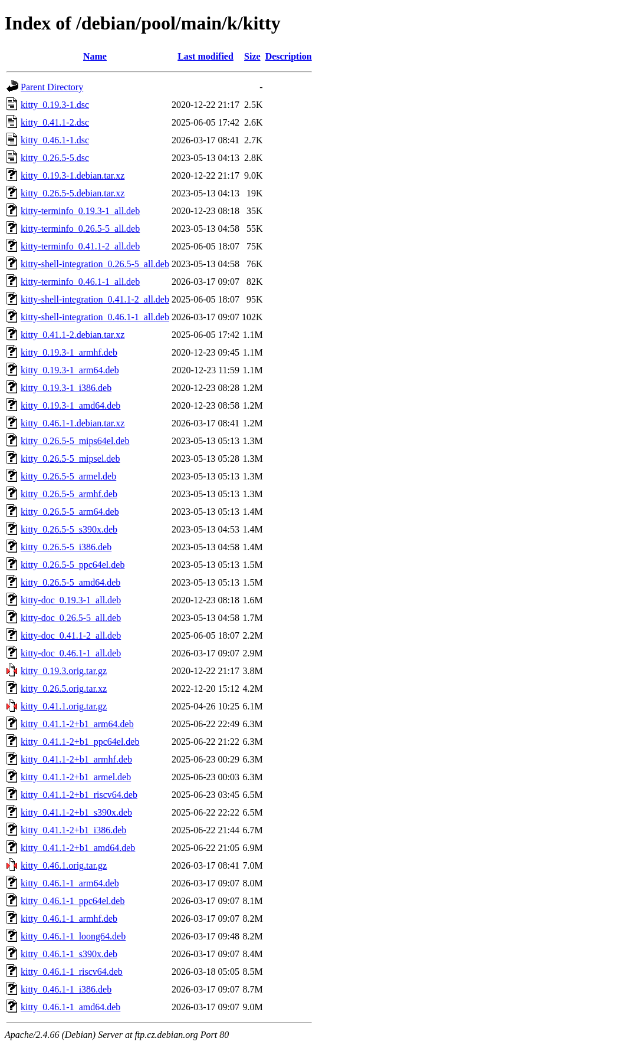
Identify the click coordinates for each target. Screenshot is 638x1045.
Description (288, 56)
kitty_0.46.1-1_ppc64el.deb (72, 901)
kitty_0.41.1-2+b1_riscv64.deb (79, 795)
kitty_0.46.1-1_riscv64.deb (72, 972)
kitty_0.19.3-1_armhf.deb (69, 352)
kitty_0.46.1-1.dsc (55, 140)
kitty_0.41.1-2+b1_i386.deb (73, 830)
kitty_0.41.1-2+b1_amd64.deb (78, 848)
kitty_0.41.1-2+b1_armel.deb (76, 777)
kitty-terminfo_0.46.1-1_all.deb (80, 282)
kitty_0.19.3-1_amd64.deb (70, 405)
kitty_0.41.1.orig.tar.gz (64, 706)
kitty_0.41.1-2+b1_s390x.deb (76, 812)
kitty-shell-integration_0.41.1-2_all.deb (95, 299)
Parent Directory (52, 87)
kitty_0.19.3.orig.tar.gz (64, 671)
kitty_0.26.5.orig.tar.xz (64, 688)
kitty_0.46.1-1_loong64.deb (73, 936)
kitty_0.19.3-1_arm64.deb (70, 370)
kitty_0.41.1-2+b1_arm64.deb (77, 724)
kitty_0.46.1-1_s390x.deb (69, 954)
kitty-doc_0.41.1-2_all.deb (71, 635)
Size (252, 56)
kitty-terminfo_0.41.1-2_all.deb (80, 246)
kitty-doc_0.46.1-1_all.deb (71, 653)
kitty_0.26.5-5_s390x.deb (69, 529)
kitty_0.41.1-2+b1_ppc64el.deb (80, 742)
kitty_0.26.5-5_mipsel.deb (70, 459)
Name (95, 56)
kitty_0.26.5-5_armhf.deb (69, 494)
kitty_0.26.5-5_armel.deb (68, 476)
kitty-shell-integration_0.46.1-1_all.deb (95, 317)
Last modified (205, 56)
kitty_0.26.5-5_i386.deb (66, 547)
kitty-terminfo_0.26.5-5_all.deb (80, 229)
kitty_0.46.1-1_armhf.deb (69, 918)
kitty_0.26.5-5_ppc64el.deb (72, 565)
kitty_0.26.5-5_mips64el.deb (75, 441)
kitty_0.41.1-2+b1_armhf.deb (76, 759)
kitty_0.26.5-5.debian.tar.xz (72, 193)
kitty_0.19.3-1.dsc (55, 105)
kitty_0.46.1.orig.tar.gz (64, 865)
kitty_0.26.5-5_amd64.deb (70, 582)
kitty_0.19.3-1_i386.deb (66, 388)
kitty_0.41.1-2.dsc (55, 122)
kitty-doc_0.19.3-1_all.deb (71, 600)
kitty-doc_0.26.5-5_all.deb (71, 618)
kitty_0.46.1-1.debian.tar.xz (72, 423)
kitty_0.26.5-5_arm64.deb (70, 512)
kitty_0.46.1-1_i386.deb (66, 989)
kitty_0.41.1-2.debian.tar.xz (72, 335)
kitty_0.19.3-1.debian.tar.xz (72, 175)
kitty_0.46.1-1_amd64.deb (70, 1007)
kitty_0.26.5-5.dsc (55, 158)
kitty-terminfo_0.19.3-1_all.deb (80, 211)
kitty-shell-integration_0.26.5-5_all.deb (95, 264)
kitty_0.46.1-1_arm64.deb (70, 883)
